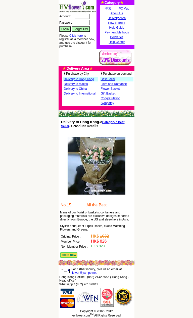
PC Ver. (124, 8)
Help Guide (116, 27)
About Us (117, 13)
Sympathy (107, 103)
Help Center (117, 42)
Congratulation (110, 98)
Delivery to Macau (76, 84)
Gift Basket (108, 93)
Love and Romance (114, 84)
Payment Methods (117, 32)
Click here (76, 35)
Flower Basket (110, 88)
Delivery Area (117, 18)
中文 (108, 8)
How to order (116, 23)
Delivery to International (79, 93)
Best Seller (108, 79)
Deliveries (116, 37)
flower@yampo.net (83, 273)
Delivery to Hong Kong (79, 79)
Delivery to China (75, 88)
